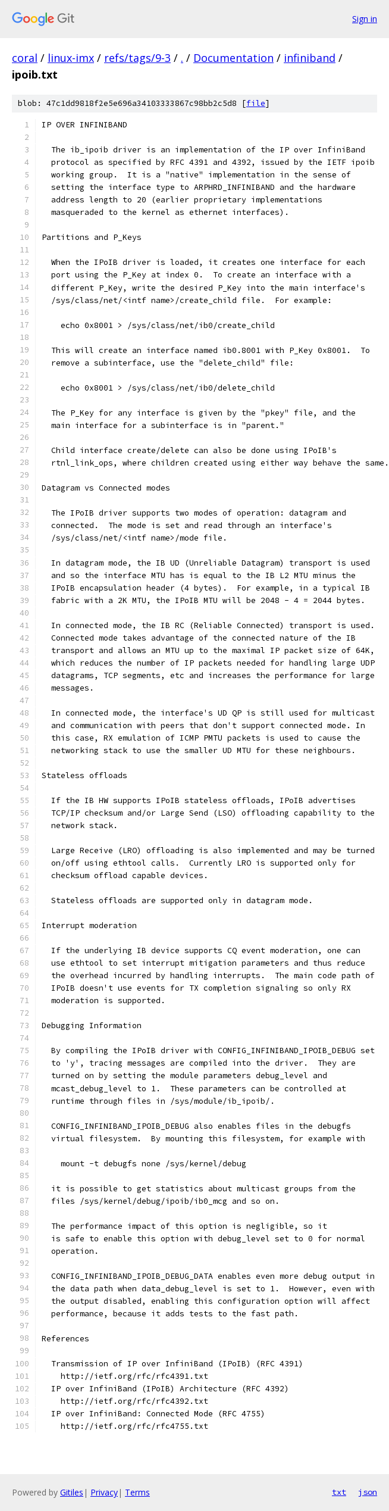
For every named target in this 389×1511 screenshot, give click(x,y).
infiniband (309, 58)
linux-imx (71, 58)
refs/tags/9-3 (137, 58)
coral (24, 58)
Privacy (104, 1492)
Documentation (233, 58)
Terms (137, 1492)
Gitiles (71, 1492)
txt (339, 1492)
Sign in (364, 18)
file (255, 103)
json (367, 1492)
